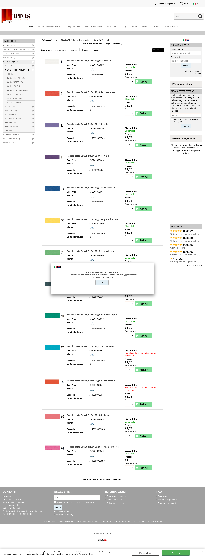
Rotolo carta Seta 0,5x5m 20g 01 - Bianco (89, 60)
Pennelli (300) (11, 122)
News (144, 26)
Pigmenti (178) (11, 126)
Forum (134, 26)
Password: (175, 57)
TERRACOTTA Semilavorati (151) (17, 49)
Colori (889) (10, 106)
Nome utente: (177, 49)
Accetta (176, 553)
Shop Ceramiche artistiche (50, 26)
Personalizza (145, 553)
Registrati (198, 74)
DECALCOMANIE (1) (15, 102)
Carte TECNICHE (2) (15, 94)
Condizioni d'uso (114, 501)
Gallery (155, 26)
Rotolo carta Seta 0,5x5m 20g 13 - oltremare (91, 187)
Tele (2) (8, 130)
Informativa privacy (64, 516)
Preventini (111, 26)
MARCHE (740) (9, 143)
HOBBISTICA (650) (11, 134)
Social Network (171, 26)
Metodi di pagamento (167, 501)
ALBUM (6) (11, 74)
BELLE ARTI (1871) (11, 62)
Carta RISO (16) (13, 86)
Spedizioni (162, 497)
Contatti (7, 497)
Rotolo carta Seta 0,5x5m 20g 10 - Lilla (87, 124)
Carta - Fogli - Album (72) (17, 69)
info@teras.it (14, 509)
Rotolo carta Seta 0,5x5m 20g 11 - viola (88, 156)
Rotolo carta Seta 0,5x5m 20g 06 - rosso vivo (91, 92)
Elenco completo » (193, 265)
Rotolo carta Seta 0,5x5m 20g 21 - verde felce (91, 251)
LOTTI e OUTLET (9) (11, 139)
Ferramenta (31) (10, 57)
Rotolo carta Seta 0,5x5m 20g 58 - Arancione (91, 381)
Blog (124, 26)
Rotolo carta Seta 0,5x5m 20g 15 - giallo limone (92, 219)
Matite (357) (10, 114)
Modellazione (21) (13, 118)
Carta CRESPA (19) (15, 82)
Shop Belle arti (73, 26)
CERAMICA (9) (9, 45)
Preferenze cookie (102, 534)
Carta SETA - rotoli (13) (17, 90)
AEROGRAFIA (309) (11, 53)
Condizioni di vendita (116, 497)
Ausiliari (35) (10, 66)
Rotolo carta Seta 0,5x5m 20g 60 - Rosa (88, 416)
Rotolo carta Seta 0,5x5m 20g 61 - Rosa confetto (93, 447)
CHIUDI (203, 551)
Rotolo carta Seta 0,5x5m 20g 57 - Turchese (90, 347)
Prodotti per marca (93, 26)
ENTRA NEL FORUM (62, 512)
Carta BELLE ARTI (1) (16, 78)
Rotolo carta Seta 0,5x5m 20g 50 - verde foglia (92, 315)
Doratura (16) (11, 110)
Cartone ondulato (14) (16, 98)
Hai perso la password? (193, 71)
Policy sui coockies (85, 554)
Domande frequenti (167, 504)
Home (30, 26)
